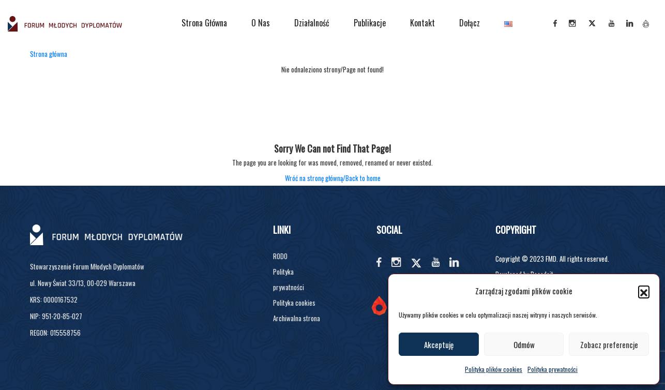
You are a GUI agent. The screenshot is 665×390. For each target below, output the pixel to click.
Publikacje (370, 23)
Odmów (524, 344)
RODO (280, 256)
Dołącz (469, 23)
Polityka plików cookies (493, 369)
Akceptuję (439, 344)
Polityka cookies (294, 302)
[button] (644, 291)
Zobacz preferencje (609, 344)
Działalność (311, 23)
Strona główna (204, 23)
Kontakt (422, 23)
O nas (260, 23)
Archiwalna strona (296, 318)
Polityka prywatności (552, 369)
